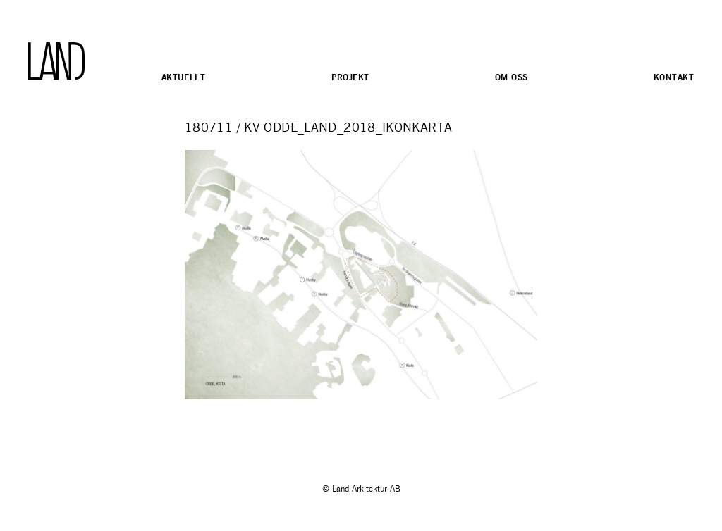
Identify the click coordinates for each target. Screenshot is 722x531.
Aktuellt (183, 77)
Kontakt (674, 77)
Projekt (350, 77)
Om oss (511, 77)
